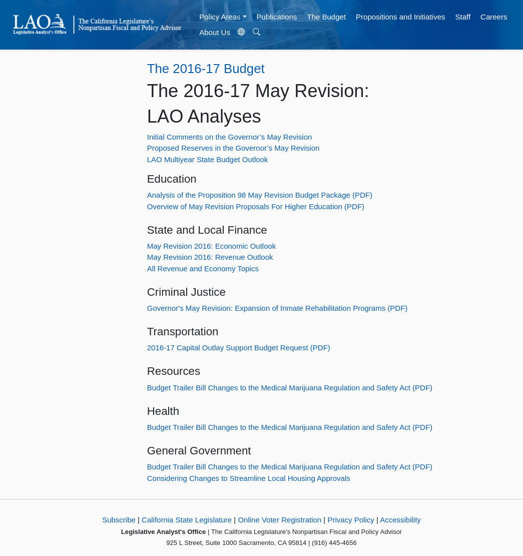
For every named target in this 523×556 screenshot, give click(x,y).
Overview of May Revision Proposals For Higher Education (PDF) (255, 206)
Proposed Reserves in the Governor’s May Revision (233, 148)
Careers (493, 17)
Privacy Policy (350, 519)
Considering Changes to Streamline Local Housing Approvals (248, 478)
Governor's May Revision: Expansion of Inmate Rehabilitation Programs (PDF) (277, 308)
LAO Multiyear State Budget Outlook (207, 159)
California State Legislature (187, 519)
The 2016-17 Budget (206, 69)
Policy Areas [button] (220, 17)
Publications (277, 17)
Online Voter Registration (279, 519)
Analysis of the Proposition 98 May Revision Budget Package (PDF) (259, 195)
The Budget (326, 17)
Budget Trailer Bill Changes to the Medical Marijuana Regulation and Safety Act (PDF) (289, 387)
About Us (214, 32)
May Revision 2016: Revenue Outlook (210, 257)
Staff (462, 17)
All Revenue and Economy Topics (203, 268)
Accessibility (400, 519)
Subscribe (119, 519)
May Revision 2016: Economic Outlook (211, 246)
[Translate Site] (241, 32)
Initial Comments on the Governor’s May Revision (229, 137)
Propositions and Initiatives (400, 17)
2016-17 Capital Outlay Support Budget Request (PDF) (238, 347)
